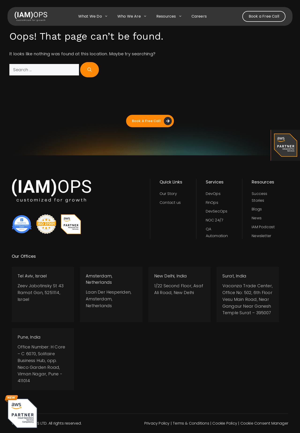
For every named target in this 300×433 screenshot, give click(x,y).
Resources (171, 16)
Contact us (170, 202)
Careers (199, 16)
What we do (95, 16)
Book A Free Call (152, 121)
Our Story (168, 193)
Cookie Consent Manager (264, 423)
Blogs (257, 209)
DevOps (213, 193)
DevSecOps (217, 211)
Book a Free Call (264, 16)
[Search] (89, 69)
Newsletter (261, 236)
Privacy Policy (157, 423)
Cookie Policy (224, 423)
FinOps (212, 202)
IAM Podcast (263, 227)
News (257, 218)
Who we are (134, 16)
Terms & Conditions (191, 423)
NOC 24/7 (215, 220)
